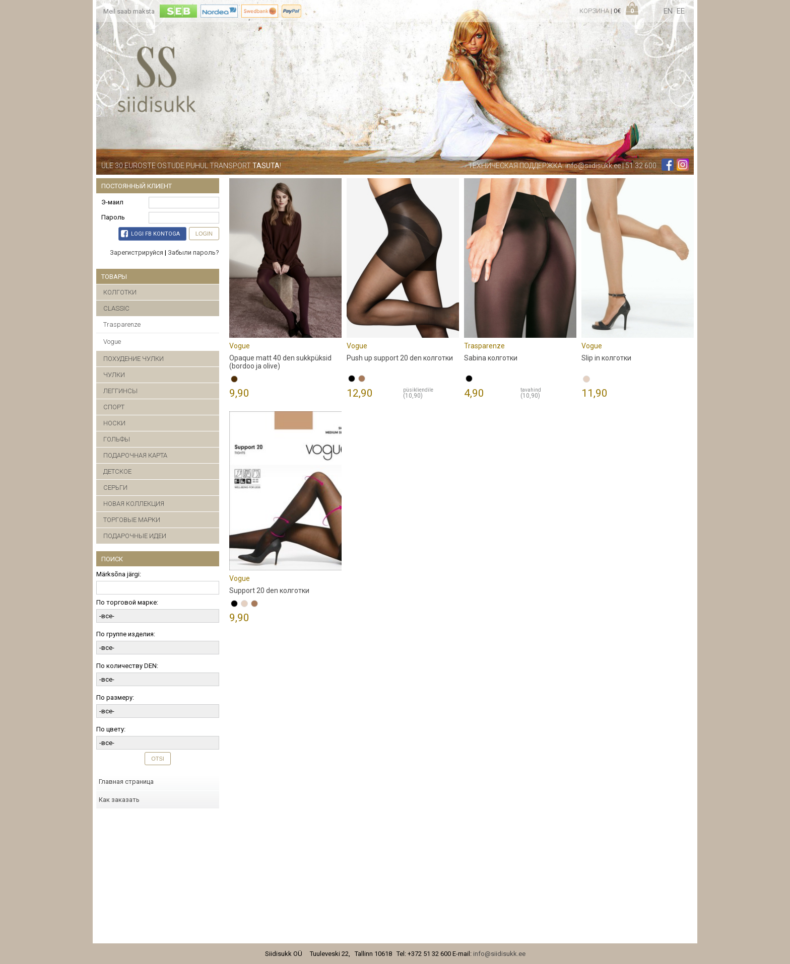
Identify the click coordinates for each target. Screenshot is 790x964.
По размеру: (115, 697)
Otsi (157, 759)
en (668, 11)
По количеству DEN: (127, 666)
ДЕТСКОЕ (117, 471)
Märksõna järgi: (118, 574)
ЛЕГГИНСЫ (120, 391)
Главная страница (126, 781)
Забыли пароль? (193, 252)
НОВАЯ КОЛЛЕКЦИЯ (133, 503)
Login (204, 234)
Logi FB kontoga (150, 234)
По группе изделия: (125, 634)
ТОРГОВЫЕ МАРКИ (131, 520)
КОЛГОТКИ (120, 292)
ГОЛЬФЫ (116, 439)
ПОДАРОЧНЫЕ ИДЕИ (134, 536)
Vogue (112, 341)
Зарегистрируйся (136, 252)
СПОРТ (113, 407)
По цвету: (110, 729)
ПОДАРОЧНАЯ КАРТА (135, 455)
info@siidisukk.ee (593, 166)
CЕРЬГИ (115, 487)
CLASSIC (116, 308)
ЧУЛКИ (114, 375)
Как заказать (119, 799)
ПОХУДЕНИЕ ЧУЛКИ (133, 358)
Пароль (113, 217)
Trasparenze (122, 324)
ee (681, 11)
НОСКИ (114, 423)
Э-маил (112, 202)
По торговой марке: (127, 602)
